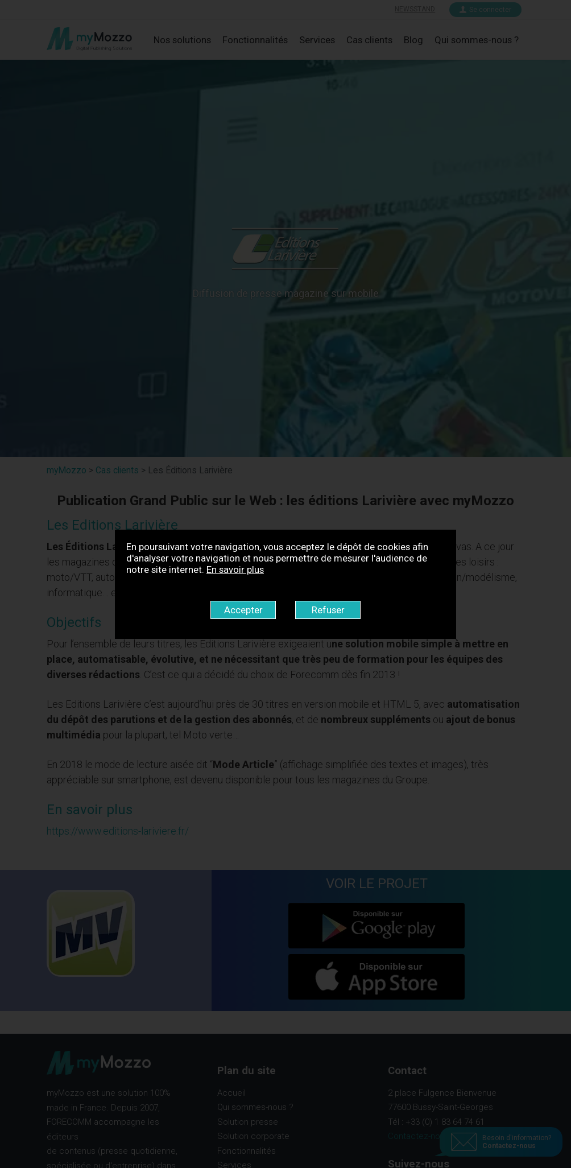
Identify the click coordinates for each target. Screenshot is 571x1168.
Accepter (243, 610)
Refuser (328, 610)
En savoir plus (235, 569)
